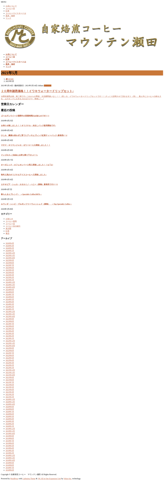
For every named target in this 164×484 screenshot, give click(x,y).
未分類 (8, 229)
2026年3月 (10, 246)
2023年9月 (10, 319)
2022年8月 (10, 351)
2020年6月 (10, 414)
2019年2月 (10, 453)
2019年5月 (10, 446)
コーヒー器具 (11, 221)
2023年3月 (10, 334)
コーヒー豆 (10, 8)
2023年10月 (10, 316)
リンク (8, 18)
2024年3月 (10, 304)
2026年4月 (10, 243)
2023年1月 (10, 338)
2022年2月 (10, 365)
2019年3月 (10, 451)
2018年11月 (10, 458)
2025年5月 (10, 270)
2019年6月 (10, 443)
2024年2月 (10, 307)
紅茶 (7, 11)
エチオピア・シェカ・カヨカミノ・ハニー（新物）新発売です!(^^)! (29, 184)
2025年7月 (10, 265)
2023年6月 (10, 326)
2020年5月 (10, 416)
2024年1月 (10, 309)
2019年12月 (10, 429)
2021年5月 (10, 387)
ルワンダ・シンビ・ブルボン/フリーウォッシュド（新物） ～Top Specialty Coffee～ (36, 204)
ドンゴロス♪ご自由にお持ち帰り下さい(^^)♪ (19, 155)
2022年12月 (10, 341)
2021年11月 (10, 373)
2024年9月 (10, 290)
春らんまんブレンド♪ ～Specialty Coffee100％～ (21, 194)
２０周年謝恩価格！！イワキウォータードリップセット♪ (37, 91)
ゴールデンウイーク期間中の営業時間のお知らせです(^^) (25, 116)
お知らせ (47, 86)
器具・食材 (10, 16)
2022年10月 (10, 346)
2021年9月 (10, 377)
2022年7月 (10, 353)
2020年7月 (10, 412)
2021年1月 (10, 397)
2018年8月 (10, 465)
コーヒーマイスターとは (16, 13)
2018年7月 (10, 468)
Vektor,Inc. (68, 479)
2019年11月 (10, 431)
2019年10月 (10, 434)
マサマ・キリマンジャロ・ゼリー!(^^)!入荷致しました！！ (25, 145)
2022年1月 (10, 368)
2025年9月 (10, 260)
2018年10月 (10, 460)
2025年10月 (10, 258)
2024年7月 (10, 294)
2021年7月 (10, 382)
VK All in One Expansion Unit (49, 479)
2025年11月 (10, 255)
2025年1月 (10, 280)
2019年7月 (10, 441)
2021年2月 (10, 394)
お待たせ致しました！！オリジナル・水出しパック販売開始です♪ (28, 125)
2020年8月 (10, 409)
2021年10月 (10, 375)
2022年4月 (10, 360)
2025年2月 (10, 277)
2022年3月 (10, 363)
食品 (7, 233)
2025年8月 (10, 263)
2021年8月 (10, 380)
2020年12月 (10, 399)
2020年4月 (10, 419)
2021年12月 (10, 370)
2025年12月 (10, 253)
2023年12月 (10, 312)
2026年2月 (10, 248)
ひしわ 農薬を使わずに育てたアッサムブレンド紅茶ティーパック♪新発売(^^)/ (34, 135)
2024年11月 (10, 285)
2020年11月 (10, 402)
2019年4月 (10, 448)
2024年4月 (10, 302)
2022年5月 (10, 358)
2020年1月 (10, 426)
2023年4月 (10, 331)
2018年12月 (10, 455)
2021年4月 (10, 390)
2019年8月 (10, 438)
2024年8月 (10, 292)
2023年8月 (10, 321)
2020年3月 (10, 421)
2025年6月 (10, 268)
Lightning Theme (28, 479)
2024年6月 (10, 297)
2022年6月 (10, 355)
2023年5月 (10, 329)
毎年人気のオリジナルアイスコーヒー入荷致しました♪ (24, 175)
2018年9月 (10, 463)
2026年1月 (10, 251)
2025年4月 (10, 273)
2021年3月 (10, 392)
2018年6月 (10, 470)
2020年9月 (10, 407)
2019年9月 (10, 436)
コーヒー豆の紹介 (13, 226)
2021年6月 (10, 385)
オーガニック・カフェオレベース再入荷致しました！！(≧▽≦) (27, 165)
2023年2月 (10, 336)
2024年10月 (10, 287)
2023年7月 (10, 324)
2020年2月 (10, 424)
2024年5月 (10, 299)
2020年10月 (10, 404)
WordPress (14, 479)
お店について (11, 6)
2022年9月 (10, 348)
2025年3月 (10, 275)
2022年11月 (10, 343)
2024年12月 (10, 282)
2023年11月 (10, 314)
